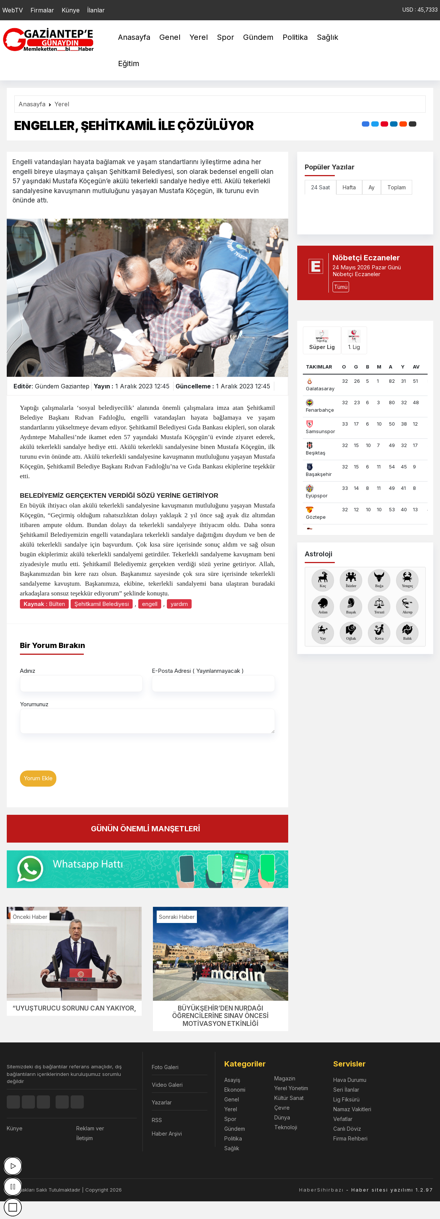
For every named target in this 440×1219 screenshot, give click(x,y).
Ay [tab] (372, 187)
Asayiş (232, 1080)
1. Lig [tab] (354, 340)
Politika (295, 37)
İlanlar (96, 10)
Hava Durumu (349, 1080)
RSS (157, 1120)
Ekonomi (234, 1089)
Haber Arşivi (167, 1133)
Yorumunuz (34, 704)
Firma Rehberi (350, 1138)
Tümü (341, 287)
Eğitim (128, 63)
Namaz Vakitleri (352, 1109)
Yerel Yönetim (291, 1088)
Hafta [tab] (349, 187)
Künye (71, 10)
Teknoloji (285, 1127)
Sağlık (327, 37)
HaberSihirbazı (321, 1190)
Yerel (198, 37)
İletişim (84, 1138)
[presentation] (77, 755)
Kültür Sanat (289, 1098)
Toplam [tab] (396, 187)
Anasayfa (134, 37)
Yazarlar (162, 1102)
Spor (225, 37)
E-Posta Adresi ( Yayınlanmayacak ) (198, 670)
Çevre (282, 1107)
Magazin (284, 1078)
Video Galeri (167, 1085)
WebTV (12, 10)
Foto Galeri (165, 1067)
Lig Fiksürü (346, 1099)
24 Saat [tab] (320, 187)
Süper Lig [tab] (322, 340)
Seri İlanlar (346, 1089)
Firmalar (42, 10)
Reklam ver (90, 1128)
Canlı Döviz (347, 1128)
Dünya (282, 1117)
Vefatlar (342, 1119)
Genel (169, 37)
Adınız (27, 670)
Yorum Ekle (38, 778)
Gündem (258, 37)
